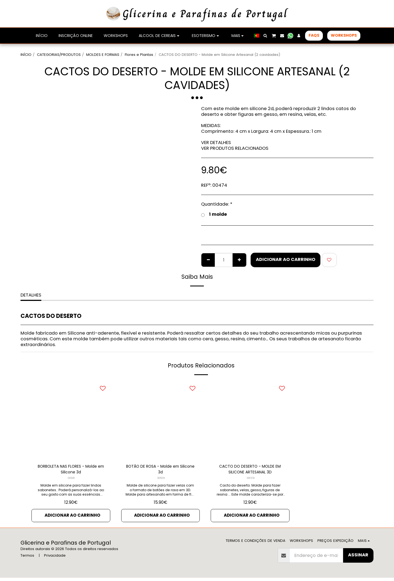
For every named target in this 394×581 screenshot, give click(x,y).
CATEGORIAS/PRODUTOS (59, 54)
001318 (250, 480)
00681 (71, 480)
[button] (292, 36)
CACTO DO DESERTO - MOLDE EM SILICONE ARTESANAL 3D (250, 470)
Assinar (358, 558)
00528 (161, 480)
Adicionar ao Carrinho (285, 259)
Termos (27, 558)
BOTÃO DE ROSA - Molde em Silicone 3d (160, 470)
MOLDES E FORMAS (102, 54)
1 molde (214, 214)
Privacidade (55, 558)
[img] (70, 420)
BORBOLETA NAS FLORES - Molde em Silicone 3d (71, 470)
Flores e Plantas (139, 54)
